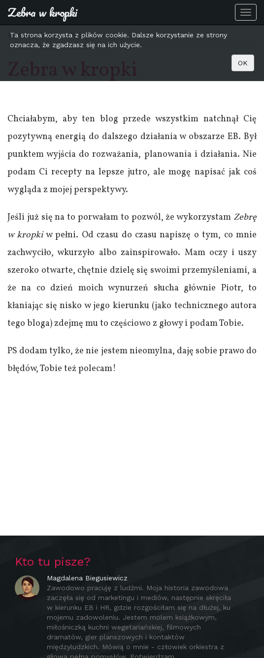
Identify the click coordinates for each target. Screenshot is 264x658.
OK (243, 63)
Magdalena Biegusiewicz (87, 578)
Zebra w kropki (42, 12)
